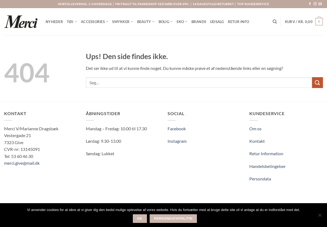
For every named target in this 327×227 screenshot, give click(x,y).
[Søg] (275, 22)
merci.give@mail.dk (22, 163)
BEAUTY (146, 21)
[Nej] (319, 216)
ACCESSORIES (94, 21)
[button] (304, 21)
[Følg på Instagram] (315, 4)
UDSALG (217, 22)
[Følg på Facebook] (310, 4)
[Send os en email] (320, 4)
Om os (255, 128)
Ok (140, 218)
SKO (182, 21)
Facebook (177, 128)
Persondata (260, 178)
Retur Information (266, 153)
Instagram (177, 141)
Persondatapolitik (173, 218)
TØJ (72, 21)
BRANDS (198, 22)
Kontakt (257, 141)
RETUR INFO (238, 22)
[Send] (317, 82)
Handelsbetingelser (267, 166)
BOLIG (166, 21)
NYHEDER (54, 22)
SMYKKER (122, 21)
